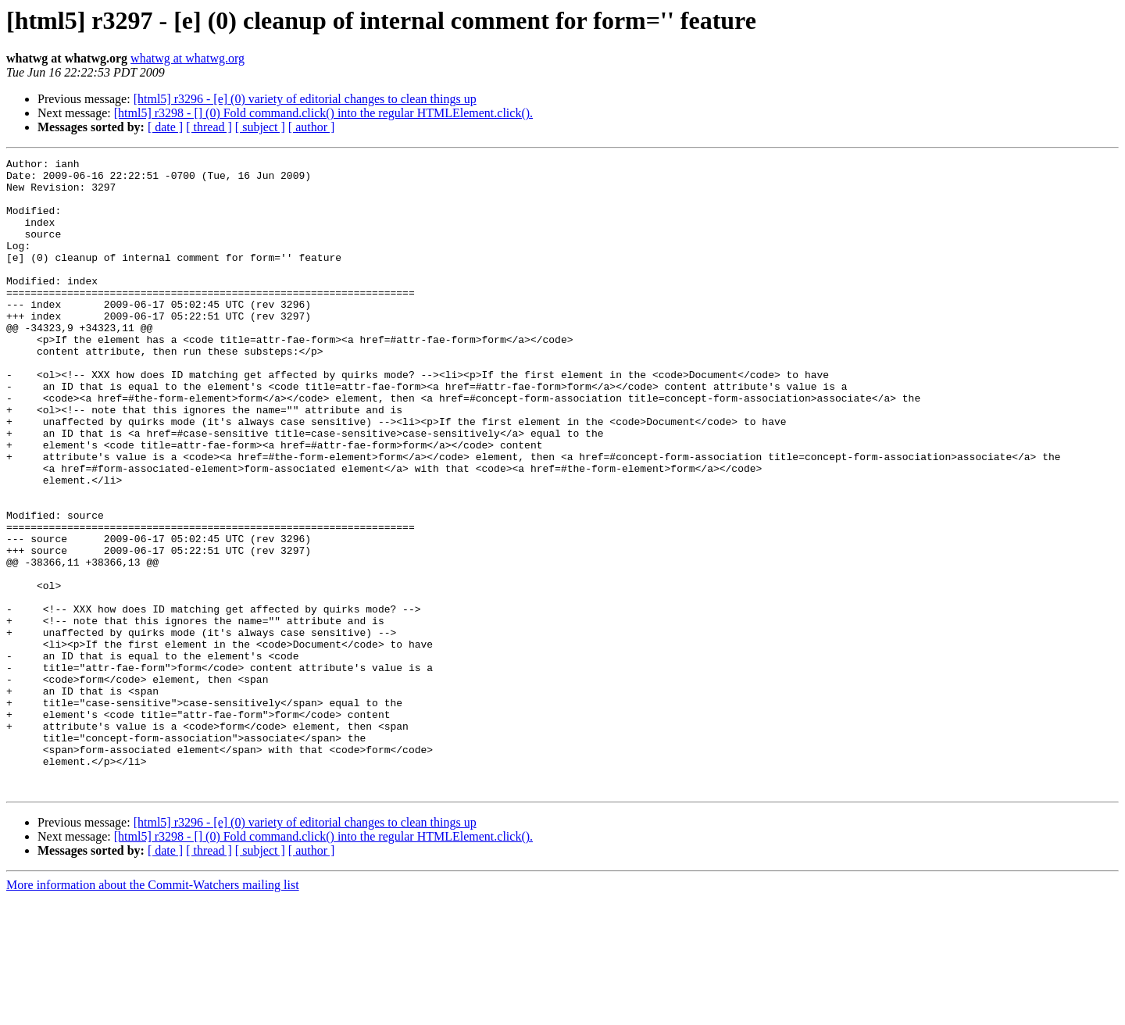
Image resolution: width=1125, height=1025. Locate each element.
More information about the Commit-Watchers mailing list (152, 1011)
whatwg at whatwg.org (187, 58)
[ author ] (311, 127)
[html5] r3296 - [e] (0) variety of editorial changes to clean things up (305, 98)
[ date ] (165, 127)
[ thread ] (209, 127)
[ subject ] (260, 127)
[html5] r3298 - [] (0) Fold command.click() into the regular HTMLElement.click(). (323, 113)
